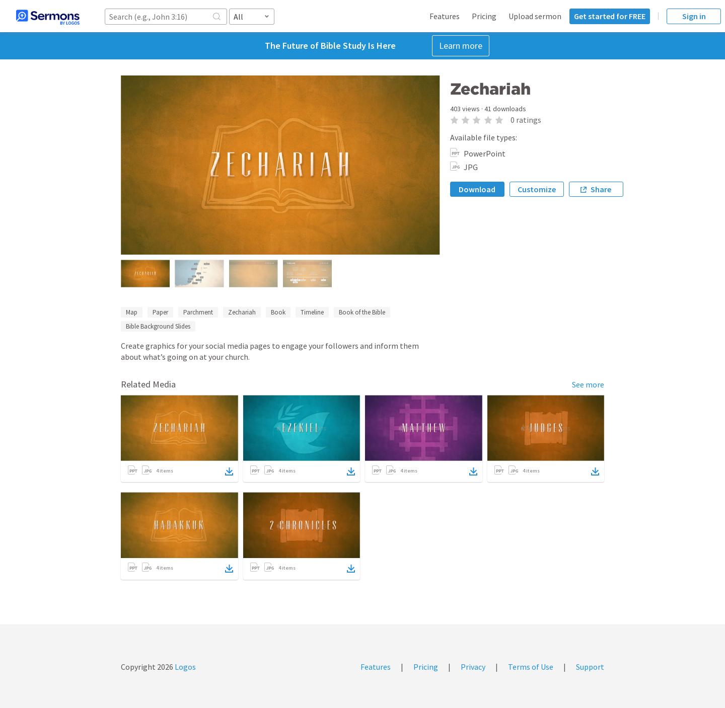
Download (477, 189)
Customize (537, 189)
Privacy (473, 667)
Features (444, 16)
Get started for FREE (609, 16)
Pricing (484, 16)
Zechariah (242, 312)
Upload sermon (535, 16)
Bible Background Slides (158, 326)
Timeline (312, 312)
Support (590, 667)
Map (131, 312)
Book (278, 312)
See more (588, 384)
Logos (184, 667)
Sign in (694, 16)
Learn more (460, 45)
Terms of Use (530, 667)
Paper (160, 312)
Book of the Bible (362, 312)
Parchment (198, 312)
